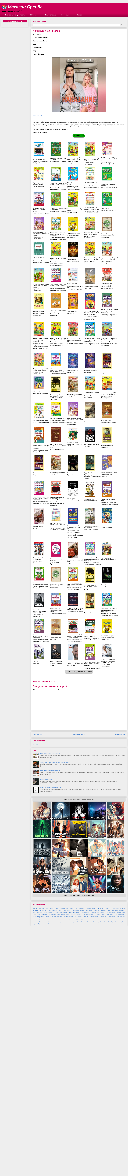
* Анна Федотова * (74, 1159)
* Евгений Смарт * (65, 1161)
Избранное (35, 15)
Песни (79, 15)
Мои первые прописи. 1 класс (58, 418)
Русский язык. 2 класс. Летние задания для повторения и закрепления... (58, 234)
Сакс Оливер (53, 399)
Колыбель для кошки (107, 445)
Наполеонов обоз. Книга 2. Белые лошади (91, 527)
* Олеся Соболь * (38, 1165)
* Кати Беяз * (60, 1163)
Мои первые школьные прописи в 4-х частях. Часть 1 (92, 208)
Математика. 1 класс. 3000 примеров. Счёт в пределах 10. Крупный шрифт (74, 636)
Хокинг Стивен (105, 586)
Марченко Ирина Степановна (75, 535)
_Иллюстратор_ (73, 1155)
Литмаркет (36, 1169)
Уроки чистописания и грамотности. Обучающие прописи (108, 184)
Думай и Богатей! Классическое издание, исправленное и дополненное (92, 501)
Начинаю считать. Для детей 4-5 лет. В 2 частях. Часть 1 (58, 339)
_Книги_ (100, 1155)
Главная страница (78, 734)
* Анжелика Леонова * (62, 1159)
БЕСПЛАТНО (80, 1167)
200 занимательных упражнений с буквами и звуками (39, 210)
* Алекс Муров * (67, 1157)
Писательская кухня (46, 779)
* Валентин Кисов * (85, 1159)
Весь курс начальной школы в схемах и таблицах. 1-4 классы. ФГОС (75, 527)
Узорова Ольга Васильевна (40, 161)
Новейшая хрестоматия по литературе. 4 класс (108, 526)
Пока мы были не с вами (91, 286)
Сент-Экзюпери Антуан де (108, 422)
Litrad (47, 1171)
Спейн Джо (87, 446)
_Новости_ (122, 1155)
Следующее (37, 734)
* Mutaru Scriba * (116, 1165)
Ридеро (113, 1169)
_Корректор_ (116, 1155)
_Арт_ (46, 1155)
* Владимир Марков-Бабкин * (97, 1159)
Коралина (35, 661)
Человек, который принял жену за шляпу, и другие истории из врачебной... (57, 396)
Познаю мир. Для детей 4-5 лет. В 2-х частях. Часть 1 (74, 158)
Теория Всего (105, 585)
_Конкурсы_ (108, 1155)
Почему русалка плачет (73, 370)
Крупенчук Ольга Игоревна (74, 289)
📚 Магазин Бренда (22, 7)
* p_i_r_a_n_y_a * (44, 1167)
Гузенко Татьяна (113, 164)
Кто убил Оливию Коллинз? (91, 444)
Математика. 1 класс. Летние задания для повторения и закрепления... (92, 340)
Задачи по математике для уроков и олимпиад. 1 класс (40, 583)
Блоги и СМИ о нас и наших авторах (94, 1167)
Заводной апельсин (89, 611)
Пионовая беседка (38, 526)
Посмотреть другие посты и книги (79, 671)
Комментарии (50, 15)
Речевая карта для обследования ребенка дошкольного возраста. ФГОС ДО (75, 285)
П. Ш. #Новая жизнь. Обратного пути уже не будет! (75, 662)
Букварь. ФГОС (105, 208)
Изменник (86, 420)
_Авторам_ (41, 1155)
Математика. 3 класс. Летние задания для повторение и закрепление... (58, 285)
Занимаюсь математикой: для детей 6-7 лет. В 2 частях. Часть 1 (92, 159)
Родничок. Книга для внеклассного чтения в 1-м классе (108, 559)
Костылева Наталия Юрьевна (41, 213)
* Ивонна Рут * (110, 1161)
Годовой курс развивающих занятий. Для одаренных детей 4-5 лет (40, 340)
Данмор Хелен (88, 421)
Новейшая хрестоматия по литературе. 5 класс (74, 395)
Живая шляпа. (37, 391)
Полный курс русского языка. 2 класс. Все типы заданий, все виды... (41, 447)
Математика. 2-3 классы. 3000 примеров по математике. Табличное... (57, 498)
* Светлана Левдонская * (70, 1165)
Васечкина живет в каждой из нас (50, 787)
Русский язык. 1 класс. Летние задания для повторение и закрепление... (58, 185)
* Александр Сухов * (105, 1157)
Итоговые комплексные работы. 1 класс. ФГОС (90, 635)
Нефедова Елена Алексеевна (58, 189)
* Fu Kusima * (108, 1165)
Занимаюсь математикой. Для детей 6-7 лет (75, 209)
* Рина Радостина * (58, 1165)
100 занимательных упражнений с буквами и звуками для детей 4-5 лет (57, 370)
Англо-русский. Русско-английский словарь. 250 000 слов (58, 446)
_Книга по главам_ (90, 1155)
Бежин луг (73, 1167)
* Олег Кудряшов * (120, 1163)
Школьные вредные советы (40, 420)
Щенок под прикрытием (90, 370)
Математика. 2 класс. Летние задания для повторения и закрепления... (92, 559)
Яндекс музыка (42, 1171)
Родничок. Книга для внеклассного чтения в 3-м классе (74, 444)
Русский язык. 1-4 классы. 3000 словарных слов (40, 158)
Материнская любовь (39, 311)
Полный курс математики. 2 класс (108, 500)
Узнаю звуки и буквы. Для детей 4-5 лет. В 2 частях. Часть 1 (74, 340)
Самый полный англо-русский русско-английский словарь (75, 609)
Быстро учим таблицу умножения (39, 258)
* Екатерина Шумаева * (76, 1161)
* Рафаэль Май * (47, 1165)
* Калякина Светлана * (50, 1163)
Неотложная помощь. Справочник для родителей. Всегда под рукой (108, 285)
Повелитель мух (105, 371)
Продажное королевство (74, 473)
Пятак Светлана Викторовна (40, 348)
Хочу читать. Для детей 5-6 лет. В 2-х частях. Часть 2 (108, 393)
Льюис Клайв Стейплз (73, 261)
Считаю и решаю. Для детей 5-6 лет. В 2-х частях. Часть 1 (92, 258)
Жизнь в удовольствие (56, 661)
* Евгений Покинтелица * (54, 1161)
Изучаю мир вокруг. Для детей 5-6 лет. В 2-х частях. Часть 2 (109, 258)
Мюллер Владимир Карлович (58, 449)
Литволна (122, 1167)
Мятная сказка (71, 498)
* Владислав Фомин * (110, 1159)
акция (61, 1167)
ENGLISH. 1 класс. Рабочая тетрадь (74, 183)
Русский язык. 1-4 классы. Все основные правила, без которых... (74, 584)
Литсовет (56, 1169)
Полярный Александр (73, 500)
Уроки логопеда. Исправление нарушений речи (58, 209)
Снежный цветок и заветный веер (75, 560)
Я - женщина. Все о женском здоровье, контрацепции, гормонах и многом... (109, 661)
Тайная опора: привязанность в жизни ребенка (58, 311)
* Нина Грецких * (111, 1163)
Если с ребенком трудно (108, 233)
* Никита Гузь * (103, 1163)
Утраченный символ (55, 637)
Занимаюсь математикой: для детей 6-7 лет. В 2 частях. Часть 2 (41, 286)
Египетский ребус (72, 311)
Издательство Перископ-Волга (112, 1167)
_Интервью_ (82, 1155)
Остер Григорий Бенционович (41, 422)
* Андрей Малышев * (49, 1159)
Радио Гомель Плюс (105, 1169)
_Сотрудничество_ (52, 1157)
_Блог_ (56, 1155)
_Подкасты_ (43, 1157)
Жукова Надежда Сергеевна (58, 161)
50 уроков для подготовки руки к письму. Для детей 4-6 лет (109, 159)
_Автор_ (35, 1155)
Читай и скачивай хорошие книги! (50, 754)
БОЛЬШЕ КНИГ (78, 136)
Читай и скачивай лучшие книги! (50, 770)
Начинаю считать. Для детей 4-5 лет (58, 259)
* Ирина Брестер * (119, 1161)
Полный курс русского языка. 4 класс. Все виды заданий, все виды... (92, 664)
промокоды (97, 1169)
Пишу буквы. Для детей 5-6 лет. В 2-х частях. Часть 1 (91, 393)
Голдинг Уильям (105, 373)
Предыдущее (120, 734)
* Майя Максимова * (83, 1163)
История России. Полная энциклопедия (40, 558)
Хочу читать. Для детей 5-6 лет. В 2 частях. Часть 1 (91, 233)
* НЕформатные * (94, 1163)
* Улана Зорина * (83, 1165)
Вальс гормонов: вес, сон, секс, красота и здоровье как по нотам (41, 234)
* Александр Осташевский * (92, 1157)
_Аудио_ (51, 1155)
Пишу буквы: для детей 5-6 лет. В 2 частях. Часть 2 (40, 369)
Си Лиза (35, 528)
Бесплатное (66, 15)
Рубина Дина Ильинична (91, 529)
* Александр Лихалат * (78, 1157)
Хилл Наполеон (88, 504)
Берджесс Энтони (89, 613)
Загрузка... (36, 744)
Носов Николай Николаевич (40, 393)
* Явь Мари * (91, 1165)
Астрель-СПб (66, 1167)
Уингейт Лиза (87, 288)
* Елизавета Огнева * (100, 1161)
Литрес (41, 1169)
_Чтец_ (60, 1157)
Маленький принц (106, 420)
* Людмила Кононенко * (70, 1163)
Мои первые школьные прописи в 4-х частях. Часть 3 (92, 183)
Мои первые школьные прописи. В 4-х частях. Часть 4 (58, 525)
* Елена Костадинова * (89, 1161)
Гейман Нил (36, 663)
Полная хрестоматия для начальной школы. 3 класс (91, 312)
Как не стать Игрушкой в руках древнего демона (55, 762)
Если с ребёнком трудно (73, 233)
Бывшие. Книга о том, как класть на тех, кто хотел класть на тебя (40, 611)
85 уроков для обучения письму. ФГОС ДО (39, 183)
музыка (61, 1169)
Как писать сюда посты (15, 15)
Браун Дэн (53, 639)
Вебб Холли (70, 313)
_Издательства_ (63, 1155)
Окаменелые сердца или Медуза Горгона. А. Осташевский (79, 1169)
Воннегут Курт (105, 447)
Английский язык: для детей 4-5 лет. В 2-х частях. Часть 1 (109, 339)
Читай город (118, 1169)
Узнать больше (37, 115)
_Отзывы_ (36, 1157)
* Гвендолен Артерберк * (40, 1161)
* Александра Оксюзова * (117, 1157)
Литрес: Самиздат (49, 1169)
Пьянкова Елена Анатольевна (41, 350)
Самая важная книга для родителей (57, 559)
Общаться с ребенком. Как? (109, 472)
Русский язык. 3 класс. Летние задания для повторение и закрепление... (109, 311)
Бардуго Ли (70, 475)
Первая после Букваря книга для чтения (58, 158)
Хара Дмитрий (71, 665)
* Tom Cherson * (55, 1167)
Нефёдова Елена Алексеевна (41, 163)
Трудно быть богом (89, 473)
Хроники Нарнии (71, 259)
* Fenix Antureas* (99, 1165)
